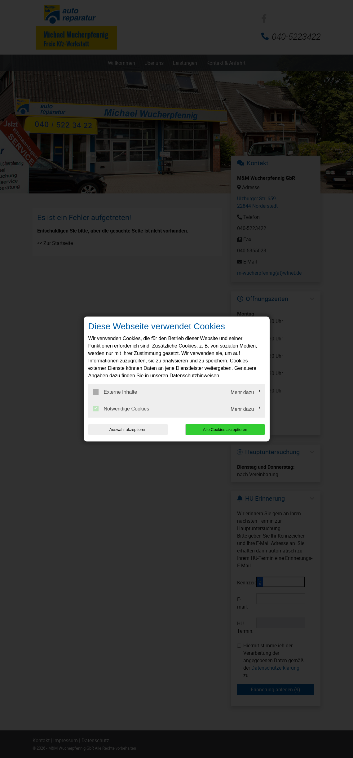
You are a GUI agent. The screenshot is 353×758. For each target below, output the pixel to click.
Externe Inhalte (115, 392)
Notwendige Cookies (121, 408)
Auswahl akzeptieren (128, 429)
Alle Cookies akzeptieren (225, 429)
